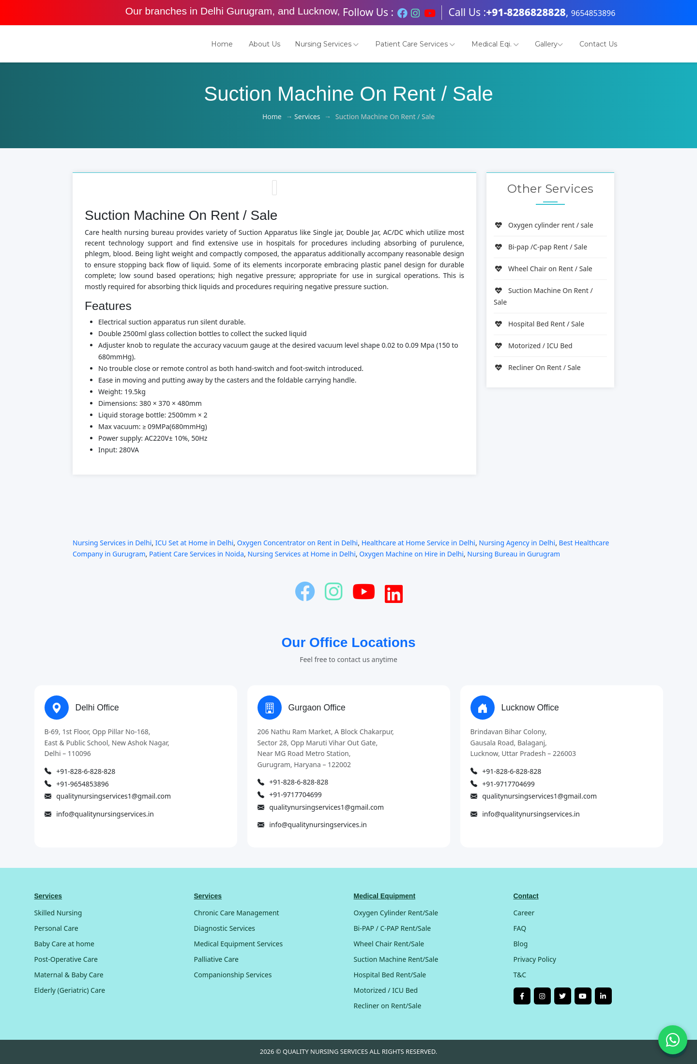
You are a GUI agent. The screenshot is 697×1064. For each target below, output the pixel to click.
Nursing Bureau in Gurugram (513, 553)
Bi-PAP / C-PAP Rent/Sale (392, 928)
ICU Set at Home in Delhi (194, 542)
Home (222, 44)
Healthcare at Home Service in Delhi (418, 542)
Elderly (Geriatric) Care (70, 990)
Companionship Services (233, 974)
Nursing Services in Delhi (112, 542)
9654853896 (593, 13)
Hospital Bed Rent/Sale (390, 974)
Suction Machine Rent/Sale (396, 959)
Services (307, 116)
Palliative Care (216, 959)
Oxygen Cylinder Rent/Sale (396, 912)
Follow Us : (368, 12)
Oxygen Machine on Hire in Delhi (411, 553)
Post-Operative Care (66, 959)
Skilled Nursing (58, 912)
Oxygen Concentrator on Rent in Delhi (297, 542)
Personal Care (56, 928)
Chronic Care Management (236, 912)
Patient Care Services (415, 44)
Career (524, 912)
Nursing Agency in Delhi (517, 542)
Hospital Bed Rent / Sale (539, 323)
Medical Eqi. (495, 44)
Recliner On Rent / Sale (537, 367)
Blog (521, 943)
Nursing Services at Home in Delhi (301, 553)
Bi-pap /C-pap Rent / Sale (540, 246)
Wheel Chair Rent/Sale (389, 943)
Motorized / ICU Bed (533, 345)
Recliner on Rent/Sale (388, 1005)
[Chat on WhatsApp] (672, 1039)
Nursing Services (327, 44)
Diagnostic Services (225, 928)
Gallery (549, 44)
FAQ (520, 928)
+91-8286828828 (526, 12)
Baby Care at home (64, 943)
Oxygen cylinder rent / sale (543, 225)
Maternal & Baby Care (69, 974)
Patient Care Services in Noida (196, 553)
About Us (264, 44)
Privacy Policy (535, 959)
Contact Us (598, 44)
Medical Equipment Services (238, 943)
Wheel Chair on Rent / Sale (543, 268)
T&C (520, 974)
